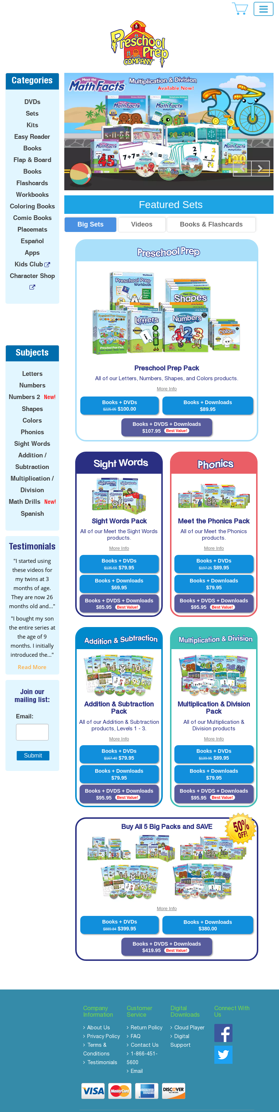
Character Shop (32, 261)
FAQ (136, 1022)
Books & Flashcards (211, 210)
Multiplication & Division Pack (214, 694)
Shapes (32, 394)
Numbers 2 (24, 382)
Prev (242, 154)
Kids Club (29, 250)
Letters (32, 359)
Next (260, 154)
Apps (32, 238)
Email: (24, 702)
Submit (33, 741)
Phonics (32, 418)
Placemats (32, 215)
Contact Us (145, 1031)
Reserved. (203, 1103)
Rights (184, 1103)
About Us (98, 1014)
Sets (32, 99)
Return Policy (146, 1014)
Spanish (32, 499)
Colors (32, 406)
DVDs (32, 87)
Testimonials (102, 1048)
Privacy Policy (103, 1022)
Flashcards (32, 169)
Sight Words (32, 429)
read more (32, 652)
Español (32, 227)
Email (137, 1057)
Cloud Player (189, 1014)
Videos (142, 210)
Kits (32, 111)
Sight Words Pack (119, 507)
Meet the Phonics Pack (214, 507)
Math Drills (24, 487)
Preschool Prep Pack (166, 354)
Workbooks (32, 180)
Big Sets (90, 210)
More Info (167, 374)
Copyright (130, 1103)
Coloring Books (32, 192)
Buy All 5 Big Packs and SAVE (166, 813)
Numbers (32, 371)
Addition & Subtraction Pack (119, 694)
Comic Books (32, 203)
